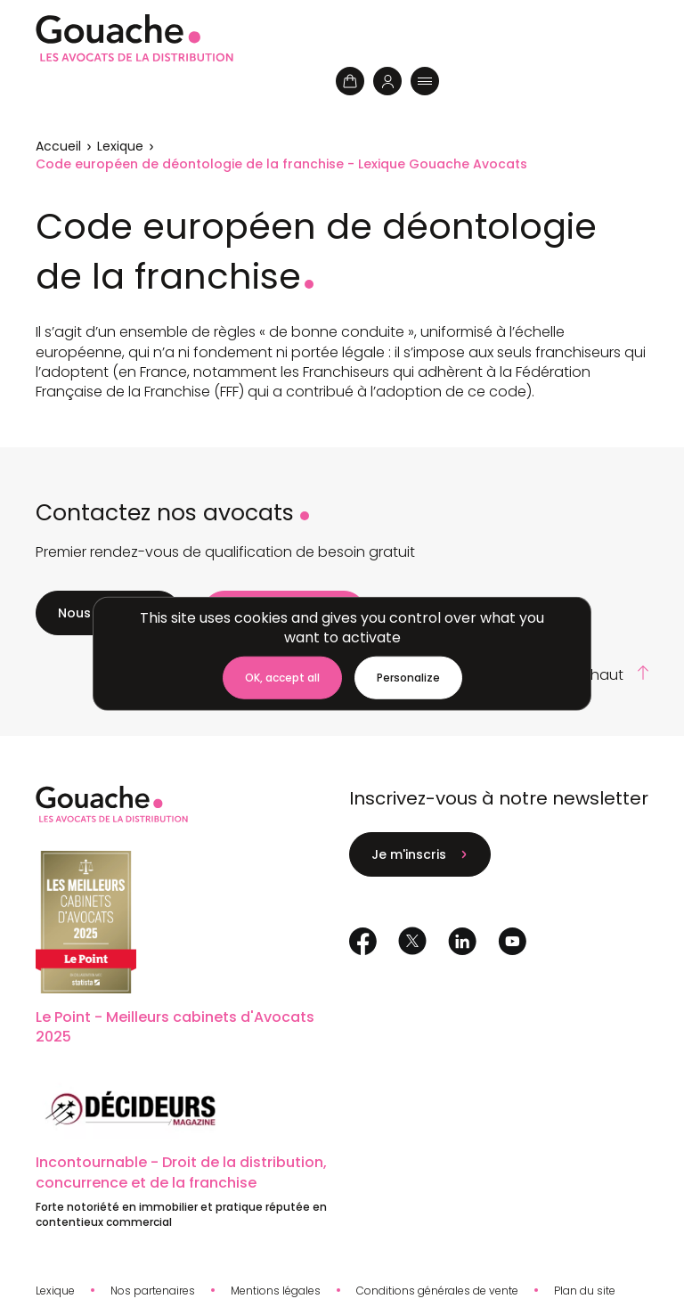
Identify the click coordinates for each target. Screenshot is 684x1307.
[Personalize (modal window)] (408, 678)
